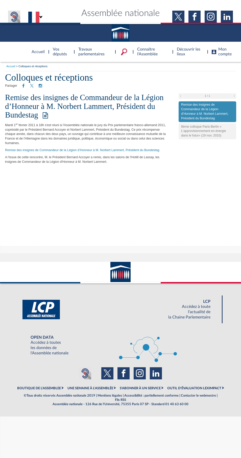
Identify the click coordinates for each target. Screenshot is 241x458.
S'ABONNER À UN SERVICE (140, 388)
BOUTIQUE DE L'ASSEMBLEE (39, 388)
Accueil (10, 66)
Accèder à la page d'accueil (36, 49)
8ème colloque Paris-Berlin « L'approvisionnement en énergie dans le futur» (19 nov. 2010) (203, 131)
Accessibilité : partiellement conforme (151, 395)
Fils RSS (120, 399)
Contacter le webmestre (198, 395)
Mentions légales (110, 395)
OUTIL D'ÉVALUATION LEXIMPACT (194, 388)
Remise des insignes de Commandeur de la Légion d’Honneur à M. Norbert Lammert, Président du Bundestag (84, 106)
